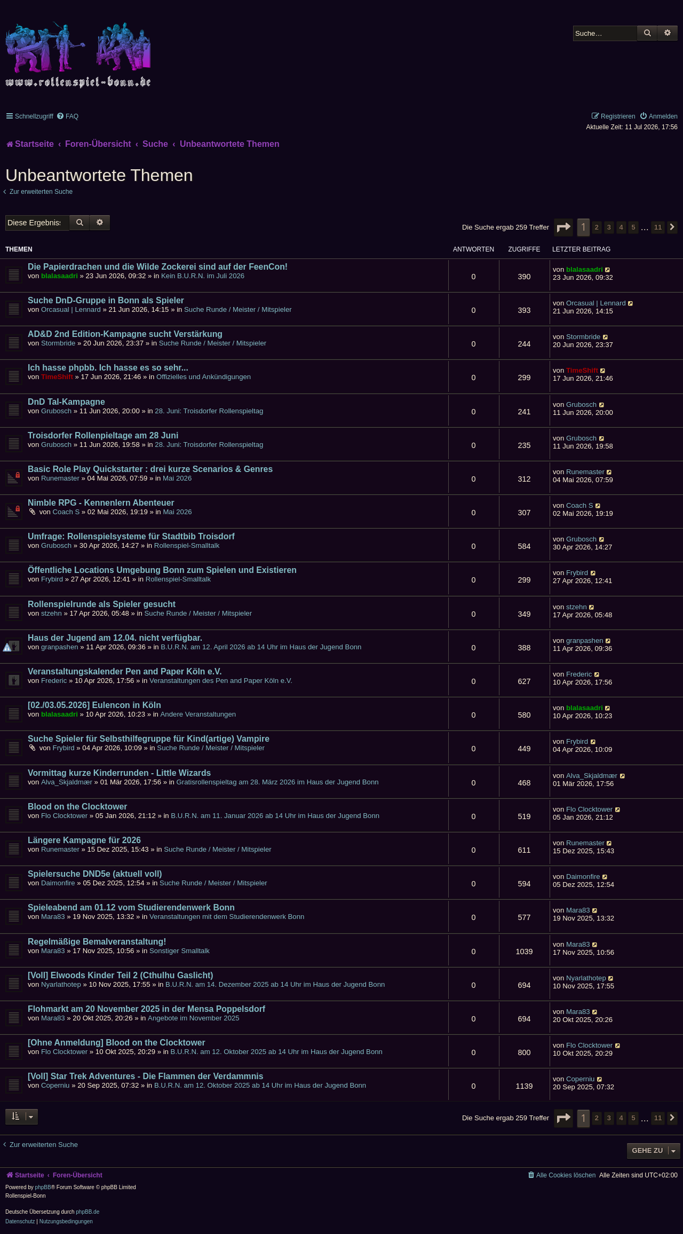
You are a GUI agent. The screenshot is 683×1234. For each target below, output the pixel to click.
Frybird (52, 579)
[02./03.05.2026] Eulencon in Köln (94, 705)
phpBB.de (87, 1212)
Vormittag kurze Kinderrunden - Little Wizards (119, 772)
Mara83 (53, 917)
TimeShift (57, 377)
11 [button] (658, 227)
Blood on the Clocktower (77, 806)
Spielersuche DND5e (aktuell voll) (95, 873)
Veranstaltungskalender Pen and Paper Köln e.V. (125, 671)
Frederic (54, 681)
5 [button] (633, 227)
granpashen (59, 647)
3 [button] (609, 227)
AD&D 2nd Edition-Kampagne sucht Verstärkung (125, 334)
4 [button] (621, 227)
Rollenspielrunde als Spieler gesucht (102, 604)
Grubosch (56, 411)
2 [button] (597, 227)
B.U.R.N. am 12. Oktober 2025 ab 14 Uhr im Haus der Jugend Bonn (277, 1052)
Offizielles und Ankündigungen (203, 377)
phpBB (43, 1187)
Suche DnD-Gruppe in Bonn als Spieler (106, 300)
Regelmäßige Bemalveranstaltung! (97, 941)
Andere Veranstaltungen (198, 714)
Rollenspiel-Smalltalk (186, 545)
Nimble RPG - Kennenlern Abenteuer (101, 502)
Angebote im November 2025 (194, 1018)
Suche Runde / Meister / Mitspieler (238, 309)
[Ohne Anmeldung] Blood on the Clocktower (116, 1042)
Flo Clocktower (64, 816)
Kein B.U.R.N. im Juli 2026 (202, 276)
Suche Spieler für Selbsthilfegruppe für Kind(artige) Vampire (148, 738)
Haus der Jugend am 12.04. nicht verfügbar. (115, 637)
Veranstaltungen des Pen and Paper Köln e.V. (220, 681)
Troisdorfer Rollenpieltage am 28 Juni (103, 435)
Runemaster (60, 478)
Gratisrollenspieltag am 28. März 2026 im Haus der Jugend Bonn (278, 782)
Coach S (66, 512)
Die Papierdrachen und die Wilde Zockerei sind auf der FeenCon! (158, 266)
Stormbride (58, 343)
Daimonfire (58, 883)
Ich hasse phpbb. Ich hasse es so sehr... (108, 367)
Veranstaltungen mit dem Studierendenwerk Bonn (226, 917)
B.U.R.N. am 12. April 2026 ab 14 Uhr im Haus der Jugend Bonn (261, 647)
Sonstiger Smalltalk (179, 951)
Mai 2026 (177, 478)
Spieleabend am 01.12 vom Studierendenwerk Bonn (131, 907)
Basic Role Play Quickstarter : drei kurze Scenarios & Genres (150, 469)
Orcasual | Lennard (71, 309)
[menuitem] (67, 116)
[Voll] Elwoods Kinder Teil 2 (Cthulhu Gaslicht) (120, 975)
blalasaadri (59, 276)
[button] (563, 227)
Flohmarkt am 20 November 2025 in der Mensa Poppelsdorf (146, 1008)
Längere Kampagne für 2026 (84, 840)
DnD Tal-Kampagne (66, 401)
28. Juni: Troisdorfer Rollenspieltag (209, 411)
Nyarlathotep (61, 984)
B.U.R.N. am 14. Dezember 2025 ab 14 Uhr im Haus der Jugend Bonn (275, 984)
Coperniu (55, 1085)
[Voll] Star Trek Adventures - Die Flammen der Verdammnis (146, 1076)
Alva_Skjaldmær (66, 782)
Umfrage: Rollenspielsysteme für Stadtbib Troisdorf (131, 536)
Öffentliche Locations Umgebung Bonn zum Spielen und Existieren (162, 570)
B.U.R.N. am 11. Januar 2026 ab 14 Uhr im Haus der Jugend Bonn (275, 816)
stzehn (51, 613)
